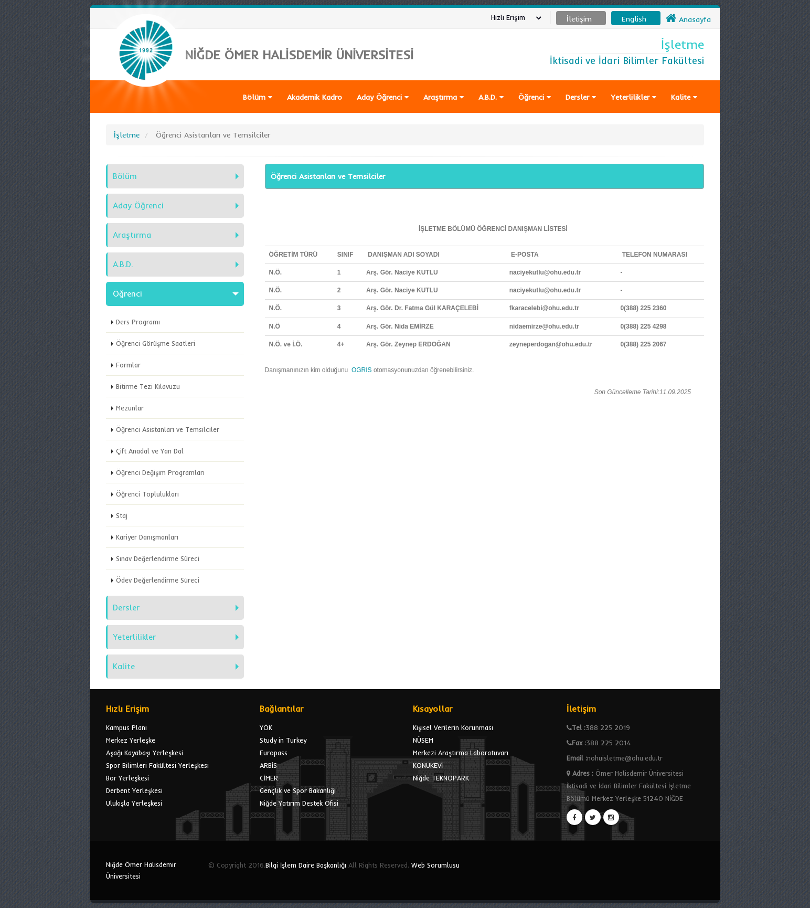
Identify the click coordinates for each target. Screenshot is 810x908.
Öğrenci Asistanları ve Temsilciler (167, 429)
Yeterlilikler (633, 97)
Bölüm (257, 97)
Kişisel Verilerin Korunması (453, 727)
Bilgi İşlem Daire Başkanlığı (305, 865)
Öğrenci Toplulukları (147, 494)
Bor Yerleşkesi (127, 778)
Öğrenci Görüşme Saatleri (155, 343)
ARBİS (268, 765)
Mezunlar (130, 408)
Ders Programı (138, 322)
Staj (121, 515)
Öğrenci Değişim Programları (160, 472)
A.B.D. (491, 97)
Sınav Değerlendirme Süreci (157, 558)
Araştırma (443, 97)
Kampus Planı (126, 727)
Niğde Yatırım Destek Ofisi (299, 803)
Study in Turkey (283, 740)
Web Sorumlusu (435, 865)
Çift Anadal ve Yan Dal (150, 451)
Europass (273, 752)
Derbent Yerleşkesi (134, 790)
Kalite (684, 97)
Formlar (128, 365)
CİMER (269, 778)
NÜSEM (423, 740)
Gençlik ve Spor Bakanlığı (298, 790)
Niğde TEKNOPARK (441, 778)
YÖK (266, 727)
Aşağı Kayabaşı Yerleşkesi (144, 752)
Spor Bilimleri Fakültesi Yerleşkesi (157, 765)
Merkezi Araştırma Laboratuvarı (460, 752)
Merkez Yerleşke (130, 740)
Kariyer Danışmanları (147, 537)
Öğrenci (534, 97)
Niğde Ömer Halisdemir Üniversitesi (141, 870)
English (634, 19)
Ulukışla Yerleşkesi (134, 803)
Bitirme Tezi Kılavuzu (148, 386)
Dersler (581, 97)
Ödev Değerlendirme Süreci (157, 580)
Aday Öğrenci (383, 97)
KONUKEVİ (428, 765)
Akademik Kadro (314, 97)
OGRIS (362, 370)
